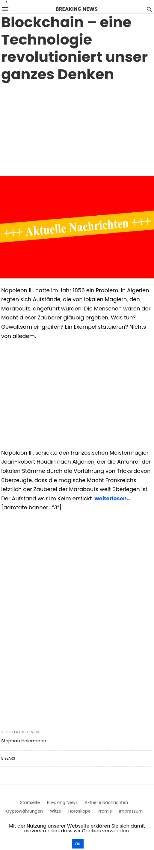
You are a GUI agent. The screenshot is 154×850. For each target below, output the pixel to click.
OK (78, 844)
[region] (77, 128)
